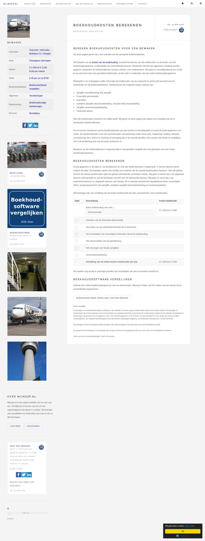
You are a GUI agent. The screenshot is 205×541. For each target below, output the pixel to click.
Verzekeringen (36, 96)
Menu (201, 3)
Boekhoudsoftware (20, 233)
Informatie (44, 50)
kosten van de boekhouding (105, 62)
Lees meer (15, 426)
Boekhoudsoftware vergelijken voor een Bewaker (102, 298)
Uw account (182, 3)
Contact (142, 4)
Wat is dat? (191, 525)
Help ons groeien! (20, 446)
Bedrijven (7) (35, 54)
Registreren (33, 426)
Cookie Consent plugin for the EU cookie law (182, 535)
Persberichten (124, 4)
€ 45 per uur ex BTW (39, 78)
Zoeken (192, 3)
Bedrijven (30, 4)
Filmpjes (47, 54)
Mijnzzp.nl (10, 4)
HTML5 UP (25, 513)
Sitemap (10, 518)
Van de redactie (84, 4)
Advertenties (63, 4)
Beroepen (46, 4)
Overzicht (33, 50)
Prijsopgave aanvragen (40, 60)
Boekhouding (105, 4)
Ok (183, 531)
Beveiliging (34, 113)
